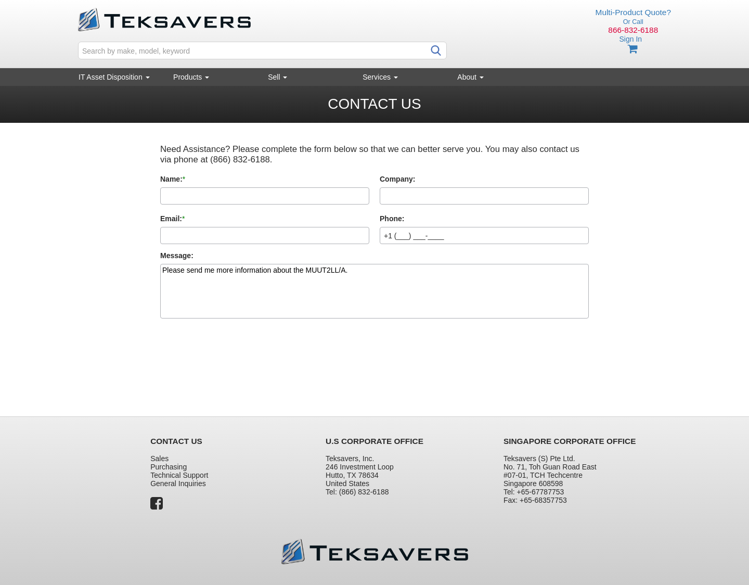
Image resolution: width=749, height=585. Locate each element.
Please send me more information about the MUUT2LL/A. (374, 291)
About (470, 77)
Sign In (630, 39)
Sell (277, 77)
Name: (171, 179)
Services (380, 77)
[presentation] (239, 358)
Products (191, 77)
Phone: (392, 218)
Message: (176, 255)
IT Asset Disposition (114, 77)
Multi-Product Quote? (633, 12)
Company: (397, 179)
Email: (171, 218)
